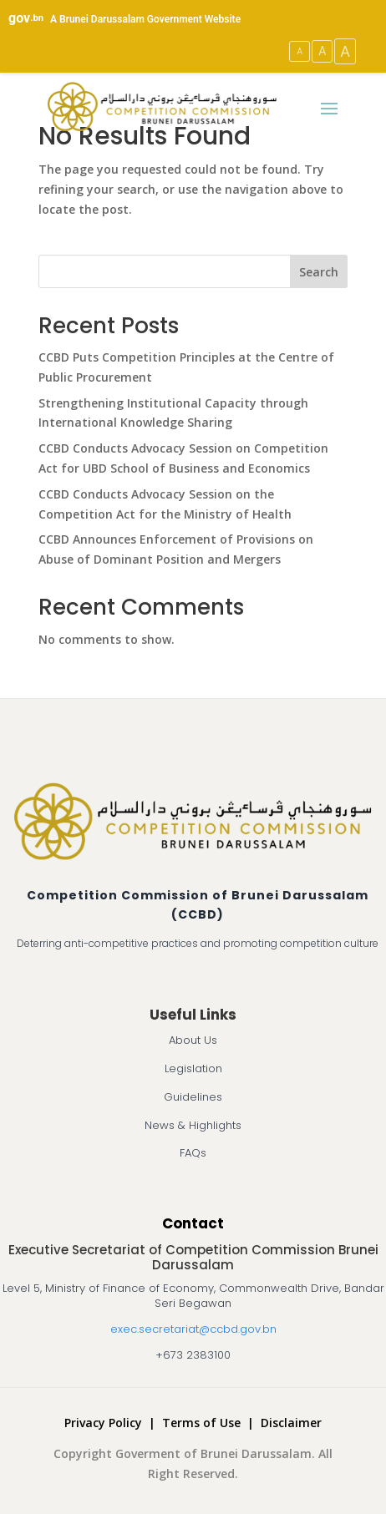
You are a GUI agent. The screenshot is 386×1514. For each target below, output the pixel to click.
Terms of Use (201, 1422)
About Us (193, 1040)
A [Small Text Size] (299, 51)
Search (318, 272)
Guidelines (193, 1097)
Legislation (193, 1068)
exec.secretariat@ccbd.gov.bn (193, 1329)
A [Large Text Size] (345, 51)
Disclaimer (291, 1422)
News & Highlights (193, 1125)
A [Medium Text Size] (322, 51)
